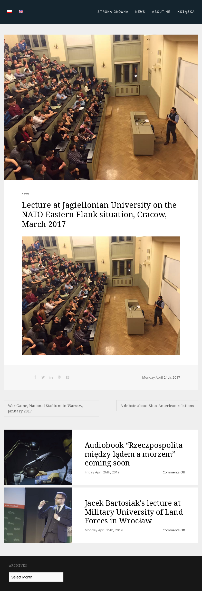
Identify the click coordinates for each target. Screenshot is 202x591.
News (140, 11)
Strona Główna (113, 11)
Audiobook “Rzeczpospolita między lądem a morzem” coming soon (134, 454)
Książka (186, 11)
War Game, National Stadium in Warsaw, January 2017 (45, 408)
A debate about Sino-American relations (157, 405)
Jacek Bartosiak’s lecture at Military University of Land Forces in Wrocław (134, 511)
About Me (161, 11)
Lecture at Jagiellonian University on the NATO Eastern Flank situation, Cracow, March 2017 (99, 214)
